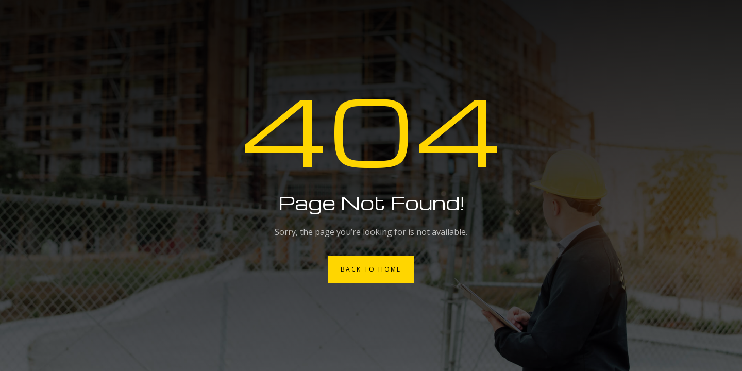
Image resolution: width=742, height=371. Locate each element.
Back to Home (371, 269)
